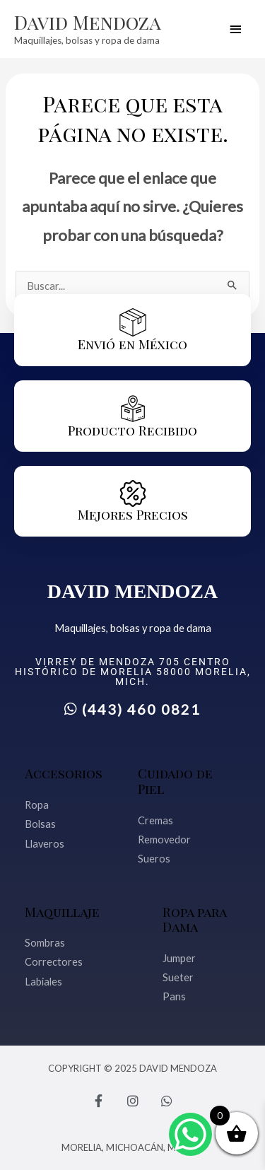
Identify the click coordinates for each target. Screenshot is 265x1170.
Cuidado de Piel (175, 780)
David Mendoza (87, 22)
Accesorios (63, 773)
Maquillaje (62, 911)
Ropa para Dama (194, 919)
